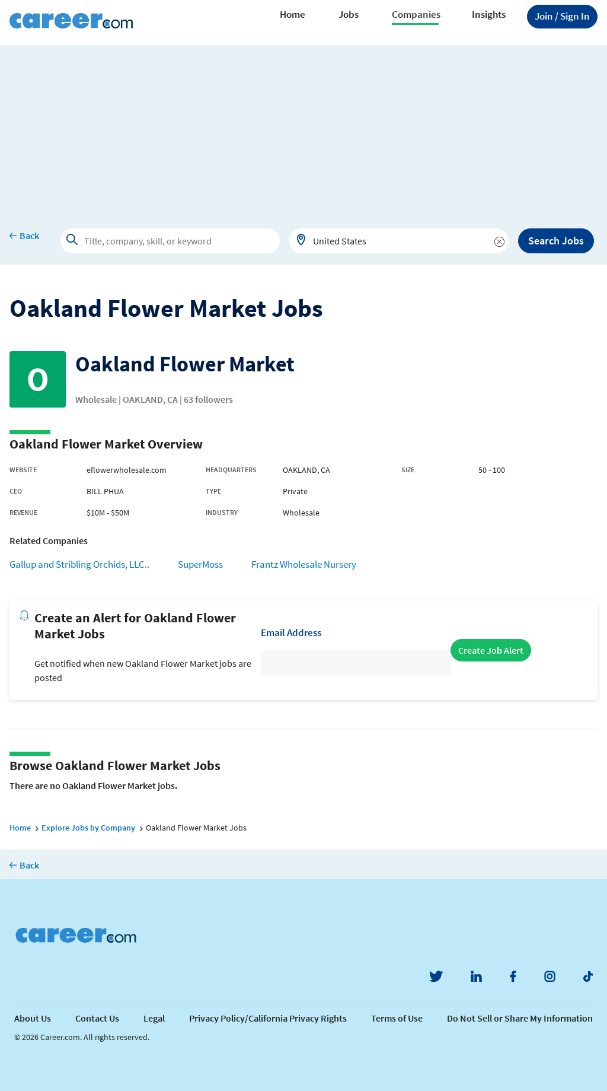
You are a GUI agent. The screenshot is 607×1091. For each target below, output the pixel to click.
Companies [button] (416, 14)
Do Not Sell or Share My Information (520, 1018)
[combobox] (399, 240)
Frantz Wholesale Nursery (303, 564)
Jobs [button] (348, 14)
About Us (32, 1018)
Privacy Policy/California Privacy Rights (268, 1018)
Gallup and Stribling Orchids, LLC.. (79, 564)
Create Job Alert (490, 650)
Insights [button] (489, 14)
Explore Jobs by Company (88, 827)
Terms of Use (397, 1018)
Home (292, 14)
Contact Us (97, 1018)
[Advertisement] (303, 128)
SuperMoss (200, 564)
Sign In (562, 16)
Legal (154, 1018)
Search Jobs (556, 240)
